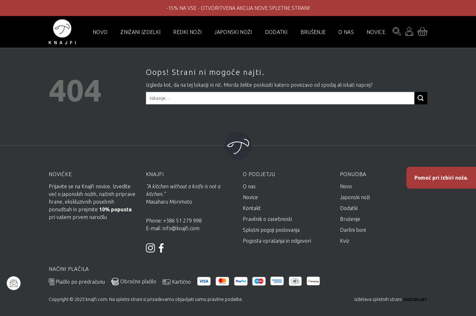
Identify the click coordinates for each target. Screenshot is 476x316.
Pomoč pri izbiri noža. (441, 178)
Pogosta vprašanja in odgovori (277, 241)
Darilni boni (353, 230)
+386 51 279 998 (183, 220)
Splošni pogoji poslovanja (271, 230)
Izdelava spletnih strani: (390, 299)
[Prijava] (409, 32)
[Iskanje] (397, 32)
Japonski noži (233, 32)
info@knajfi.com (181, 228)
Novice (376, 32)
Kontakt (252, 208)
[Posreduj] (420, 98)
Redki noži (187, 32)
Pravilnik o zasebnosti (267, 219)
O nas (346, 32)
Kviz (344, 241)
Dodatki (276, 32)
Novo (346, 186)
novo (100, 32)
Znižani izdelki (140, 32)
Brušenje (313, 32)
